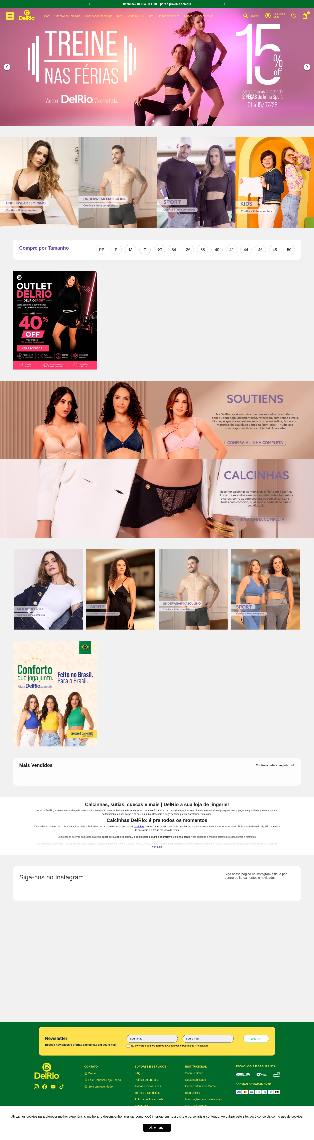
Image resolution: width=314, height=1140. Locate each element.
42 (231, 249)
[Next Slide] (224, 4)
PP (102, 249)
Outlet (188, 16)
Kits (150, 16)
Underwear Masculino (98, 16)
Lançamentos (204, 16)
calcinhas (139, 826)
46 (260, 249)
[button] (275, 15)
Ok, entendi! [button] (157, 1127)
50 (289, 249)
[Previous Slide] (89, 4)
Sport (46, 16)
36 (188, 249)
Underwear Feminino (67, 16)
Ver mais (157, 847)
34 (174, 249)
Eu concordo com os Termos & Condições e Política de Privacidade (169, 1045)
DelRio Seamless (168, 16)
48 (275, 249)
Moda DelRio (135, 16)
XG (159, 249)
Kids (120, 16)
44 (246, 249)
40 (217, 249)
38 (202, 249)
